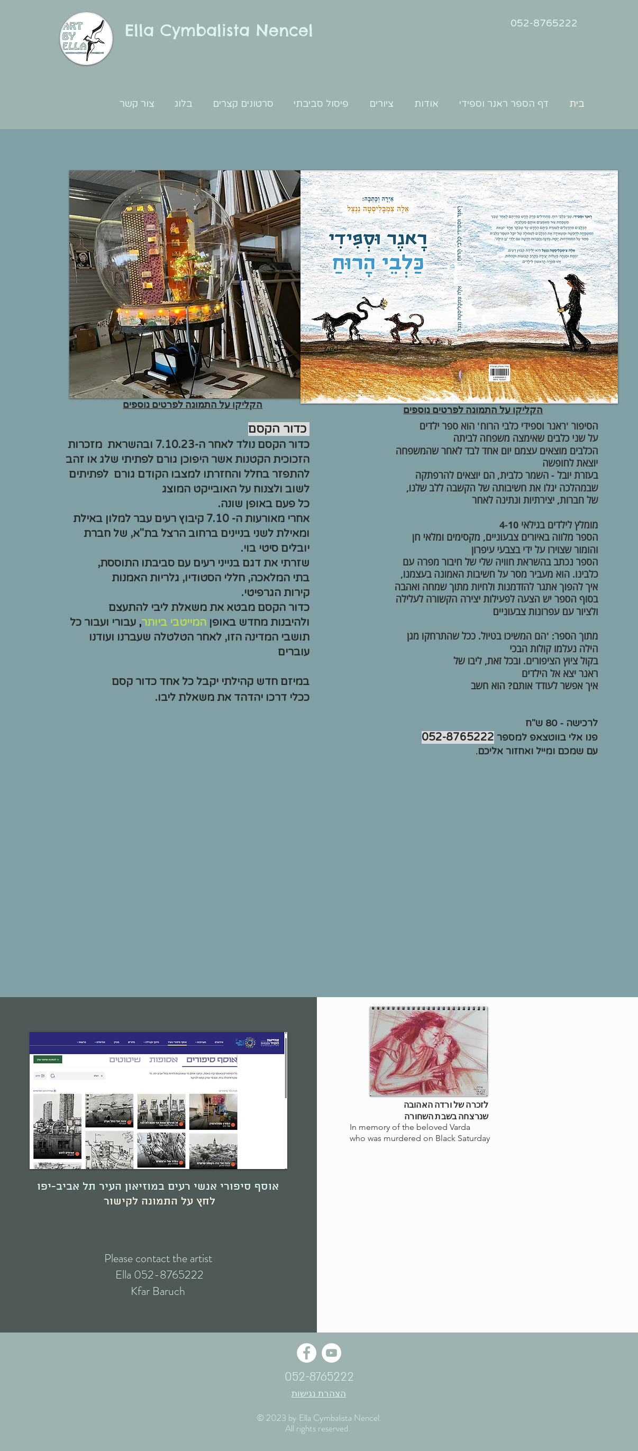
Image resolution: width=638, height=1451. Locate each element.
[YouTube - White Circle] (331, 1353)
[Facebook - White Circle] (306, 1353)
